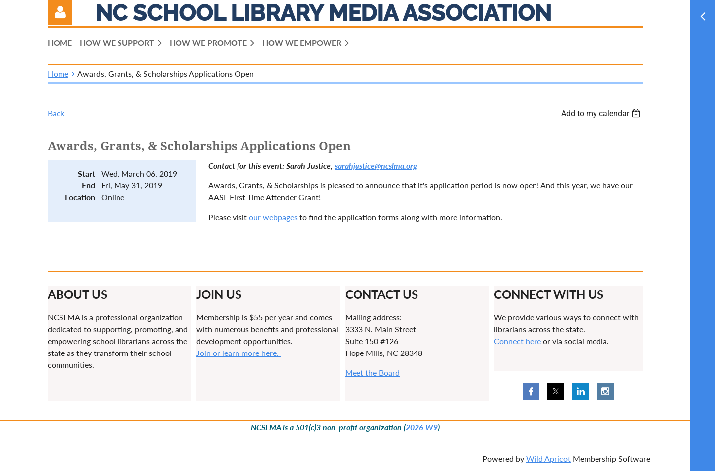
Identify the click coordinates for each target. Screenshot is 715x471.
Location (80, 197)
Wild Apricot (548, 458)
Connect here (517, 341)
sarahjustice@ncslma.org (376, 165)
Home (58, 73)
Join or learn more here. (238, 352)
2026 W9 (422, 427)
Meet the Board (372, 372)
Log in (60, 12)
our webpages (273, 217)
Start (86, 173)
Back (56, 113)
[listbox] (602, 113)
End (88, 185)
